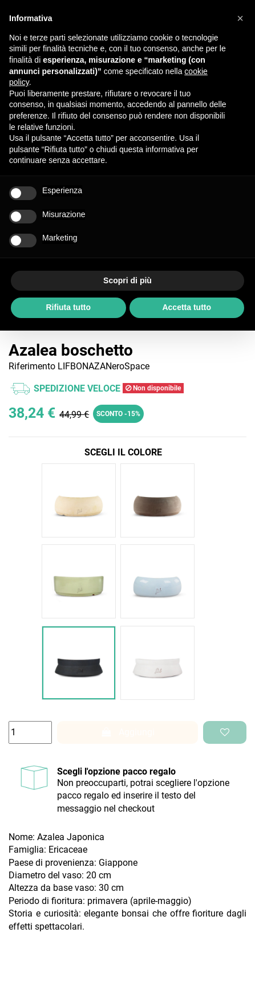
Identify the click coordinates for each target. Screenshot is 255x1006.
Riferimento (32, 366)
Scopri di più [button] (127, 280)
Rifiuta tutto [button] (68, 307)
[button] (240, 18)
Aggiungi (127, 732)
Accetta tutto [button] (186, 307)
